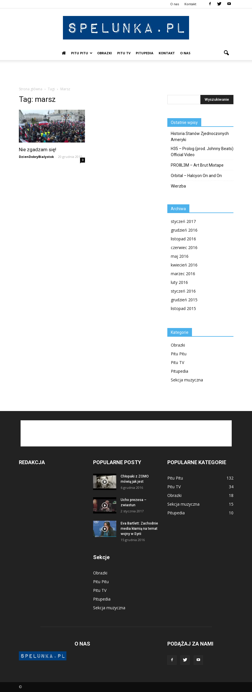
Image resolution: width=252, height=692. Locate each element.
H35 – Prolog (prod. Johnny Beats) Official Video (202, 151)
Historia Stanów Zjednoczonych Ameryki (200, 136)
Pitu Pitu (82, 53)
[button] (226, 53)
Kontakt (190, 4)
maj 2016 (179, 256)
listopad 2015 (183, 308)
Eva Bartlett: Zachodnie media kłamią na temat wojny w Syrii (139, 528)
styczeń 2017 (183, 221)
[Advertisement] (126, 73)
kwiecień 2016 (184, 265)
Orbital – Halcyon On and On (196, 175)
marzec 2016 (183, 273)
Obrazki (104, 53)
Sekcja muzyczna (187, 380)
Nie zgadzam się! (37, 149)
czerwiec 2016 (184, 247)
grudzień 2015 (184, 299)
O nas (174, 4)
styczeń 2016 (183, 291)
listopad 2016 (183, 239)
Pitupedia (144, 53)
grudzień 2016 (184, 230)
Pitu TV (123, 53)
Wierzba (178, 186)
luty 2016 (179, 282)
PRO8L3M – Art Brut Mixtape (197, 165)
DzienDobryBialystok (36, 156)
